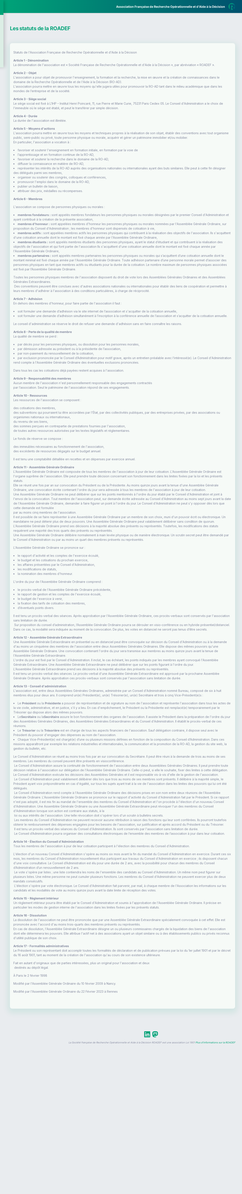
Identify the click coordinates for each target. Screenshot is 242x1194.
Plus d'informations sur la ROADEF (215, 1192)
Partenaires (17, 99)
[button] (6, 128)
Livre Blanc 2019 (21, 160)
